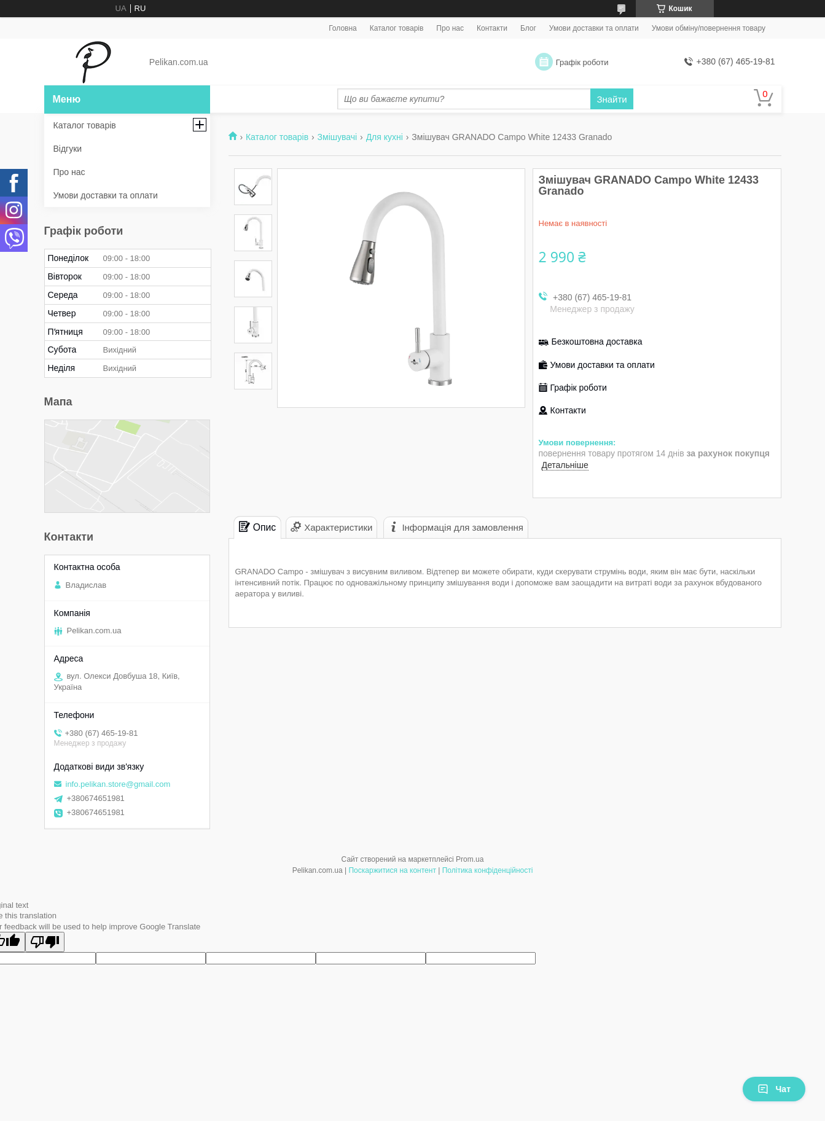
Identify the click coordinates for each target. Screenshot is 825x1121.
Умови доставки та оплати (594, 28)
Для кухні (384, 137)
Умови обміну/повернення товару (708, 28)
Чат (774, 1089)
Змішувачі (338, 137)
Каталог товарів (397, 28)
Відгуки (67, 149)
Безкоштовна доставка (597, 341)
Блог (528, 28)
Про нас (450, 28)
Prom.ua (469, 859)
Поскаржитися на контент (392, 870)
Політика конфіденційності (487, 870)
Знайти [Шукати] (611, 99)
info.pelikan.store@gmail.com (118, 784)
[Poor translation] (45, 942)
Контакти (492, 28)
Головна (343, 28)
